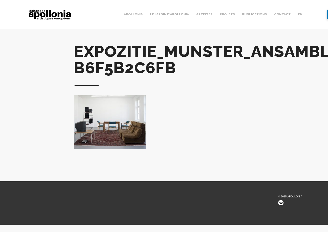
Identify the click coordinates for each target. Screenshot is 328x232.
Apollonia (133, 14)
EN (300, 14)
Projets (227, 14)
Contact (282, 14)
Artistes (204, 14)
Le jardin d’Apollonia (169, 14)
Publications (254, 14)
